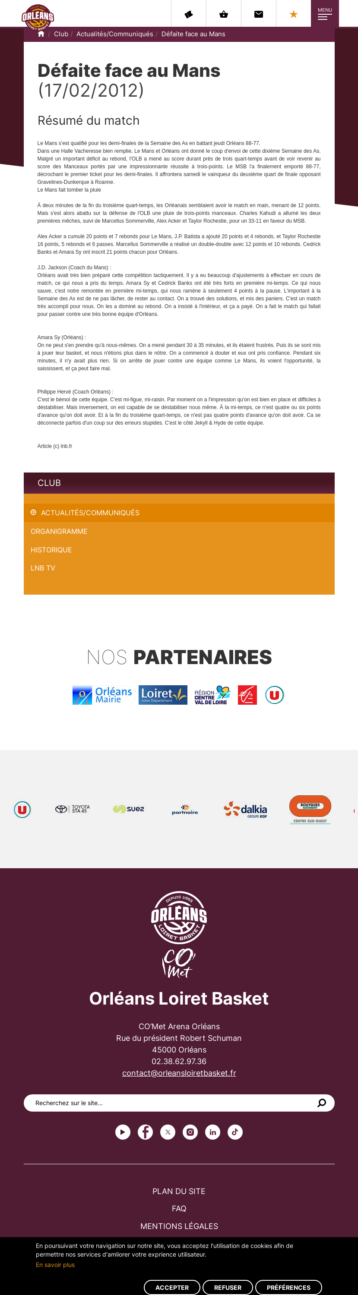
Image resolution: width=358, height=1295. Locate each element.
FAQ (179, 1208)
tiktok (235, 1132)
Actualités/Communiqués (114, 34)
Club (61, 34)
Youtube (122, 1132)
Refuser (227, 1287)
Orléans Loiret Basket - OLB (38, 18)
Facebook (145, 1132)
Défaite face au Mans (193, 34)
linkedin (212, 1132)
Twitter (167, 1132)
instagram (190, 1132)
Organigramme (59, 531)
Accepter (172, 1287)
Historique (51, 549)
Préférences (288, 1287)
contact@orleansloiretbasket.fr (179, 1073)
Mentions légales (179, 1226)
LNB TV (43, 568)
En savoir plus (55, 1264)
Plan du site (179, 1191)
